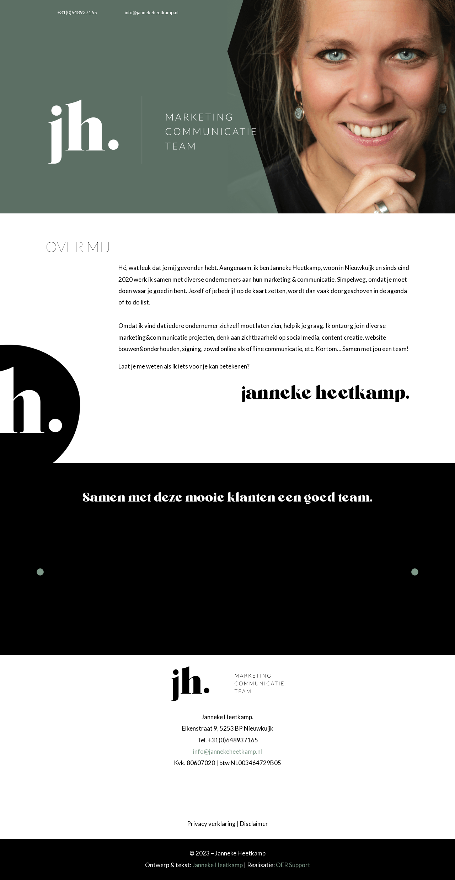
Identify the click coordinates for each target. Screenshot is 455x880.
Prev (40, 572)
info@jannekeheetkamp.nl (227, 751)
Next (414, 572)
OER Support (293, 865)
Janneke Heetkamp (217, 865)
